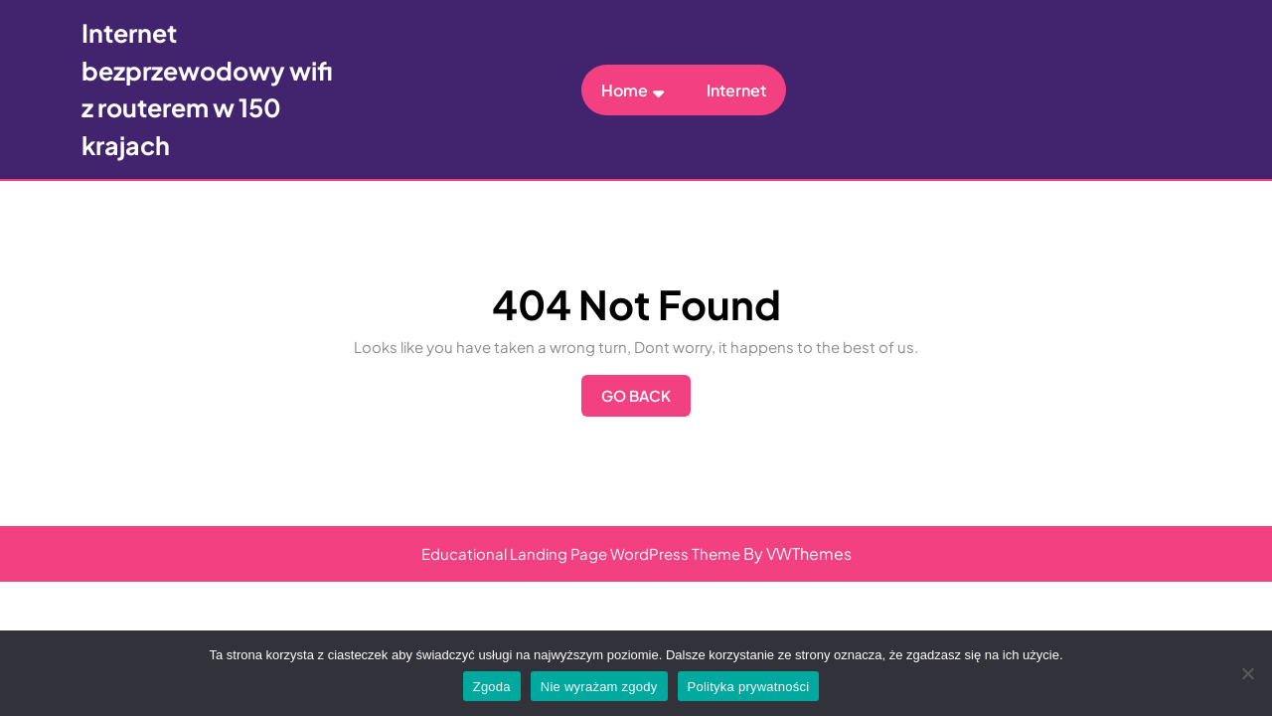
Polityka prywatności (749, 686)
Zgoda (492, 686)
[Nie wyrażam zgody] (1247, 673)
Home (624, 90)
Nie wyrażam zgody (599, 686)
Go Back (646, 401)
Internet (736, 90)
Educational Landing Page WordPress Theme (580, 553)
